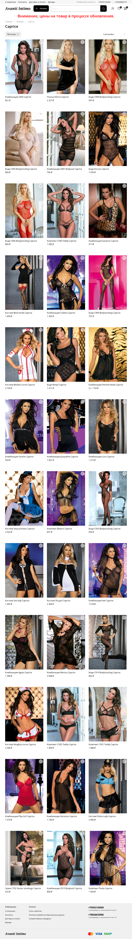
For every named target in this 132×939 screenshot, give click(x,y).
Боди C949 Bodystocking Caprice (104, 96)
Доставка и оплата (37, 2)
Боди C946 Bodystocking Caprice (21, 240)
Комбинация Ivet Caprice (101, 600)
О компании (10, 2)
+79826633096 (96, 914)
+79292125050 (104, 2)
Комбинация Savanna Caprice (103, 240)
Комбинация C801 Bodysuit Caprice (64, 169)
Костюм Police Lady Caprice (102, 816)
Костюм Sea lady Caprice (17, 600)
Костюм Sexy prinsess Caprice (20, 528)
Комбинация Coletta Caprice (61, 312)
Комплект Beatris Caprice (59, 528)
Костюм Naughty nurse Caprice (20, 744)
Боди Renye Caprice (56, 384)
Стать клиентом (35, 911)
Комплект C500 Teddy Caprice (61, 240)
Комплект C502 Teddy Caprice (61, 744)
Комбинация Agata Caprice (18, 672)
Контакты (22, 2)
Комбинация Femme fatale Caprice (106, 384)
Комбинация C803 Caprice (18, 96)
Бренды (51, 2)
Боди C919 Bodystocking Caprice (104, 672)
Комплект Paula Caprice (100, 888)
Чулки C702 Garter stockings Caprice (23, 888)
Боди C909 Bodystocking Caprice (104, 312)
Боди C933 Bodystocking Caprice (104, 528)
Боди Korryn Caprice (99, 169)
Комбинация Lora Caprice (101, 456)
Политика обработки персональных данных (46, 915)
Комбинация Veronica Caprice (62, 816)
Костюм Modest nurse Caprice (20, 384)
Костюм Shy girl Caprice (58, 600)
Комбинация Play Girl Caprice (19, 816)
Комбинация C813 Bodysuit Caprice (64, 888)
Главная (8, 21)
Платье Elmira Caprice (58, 96)
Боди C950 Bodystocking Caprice (21, 169)
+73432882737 (120, 2)
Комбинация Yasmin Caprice (19, 456)
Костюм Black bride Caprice (18, 312)
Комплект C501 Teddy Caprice (103, 744)
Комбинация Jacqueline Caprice (62, 456)
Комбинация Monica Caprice (61, 672)
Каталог (41, 8)
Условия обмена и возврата (40, 919)
